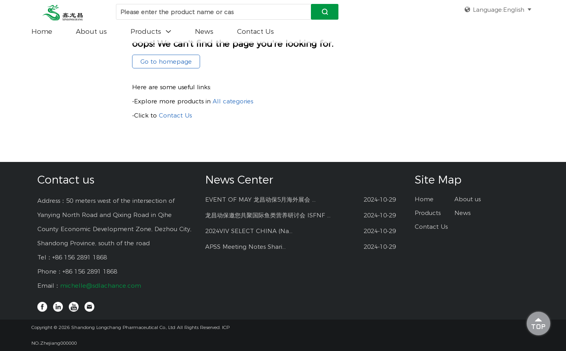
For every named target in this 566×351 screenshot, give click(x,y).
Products (150, 31)
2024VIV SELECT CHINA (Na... (248, 231)
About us (91, 31)
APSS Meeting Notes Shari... (245, 246)
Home (41, 31)
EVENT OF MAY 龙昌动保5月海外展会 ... (260, 199)
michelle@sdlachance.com (100, 285)
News (204, 31)
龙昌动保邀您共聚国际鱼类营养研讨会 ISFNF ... (268, 215)
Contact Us (255, 31)
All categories (233, 101)
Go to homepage (166, 61)
